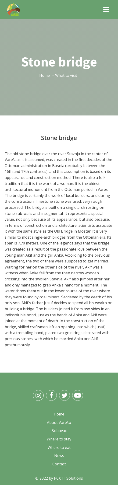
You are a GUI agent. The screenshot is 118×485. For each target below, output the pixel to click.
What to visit (66, 75)
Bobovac (59, 430)
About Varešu (59, 422)
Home (44, 75)
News (59, 455)
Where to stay (59, 439)
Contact (59, 464)
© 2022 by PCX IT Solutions (59, 478)
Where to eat (59, 447)
